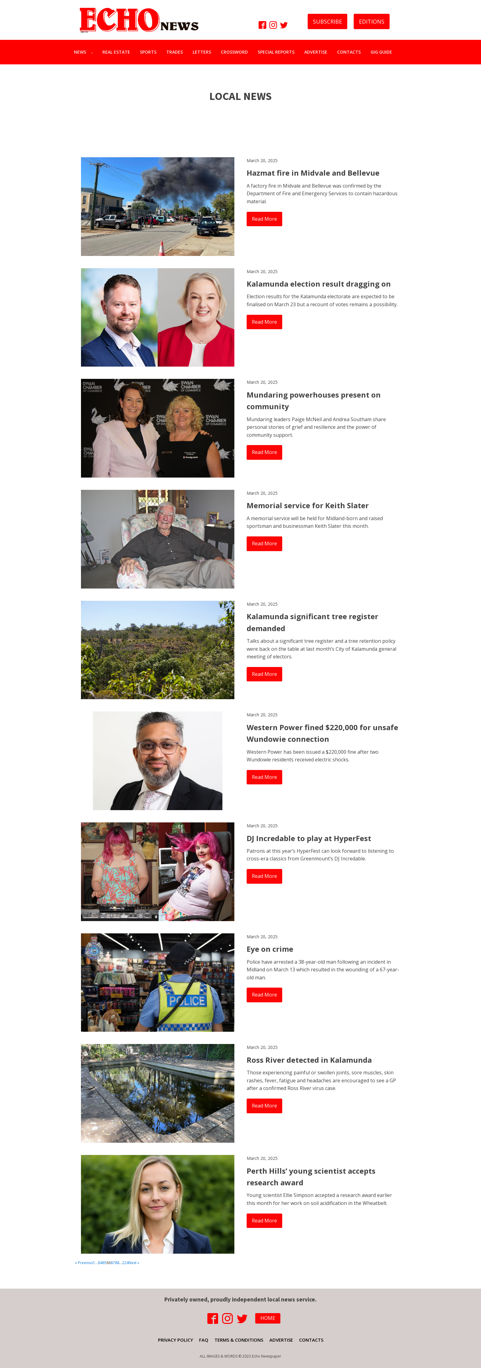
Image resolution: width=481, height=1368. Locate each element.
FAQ (203, 1340)
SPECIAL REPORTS (276, 52)
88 (117, 1262)
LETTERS (202, 52)
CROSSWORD (234, 52)
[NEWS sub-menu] (93, 52)
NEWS (80, 52)
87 (113, 1262)
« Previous (84, 1262)
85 (104, 1262)
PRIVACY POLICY (175, 1340)
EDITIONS (371, 21)
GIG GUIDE (381, 52)
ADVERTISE (315, 52)
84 (100, 1262)
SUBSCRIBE (327, 21)
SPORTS (148, 52)
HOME (267, 1318)
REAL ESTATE (116, 52)
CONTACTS (349, 52)
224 (125, 1262)
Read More (264, 218)
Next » (134, 1262)
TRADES (174, 52)
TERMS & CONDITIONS (238, 1340)
